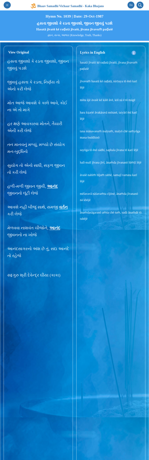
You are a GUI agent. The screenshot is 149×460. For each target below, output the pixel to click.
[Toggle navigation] (7, 5)
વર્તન (63, 207)
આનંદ (52, 186)
